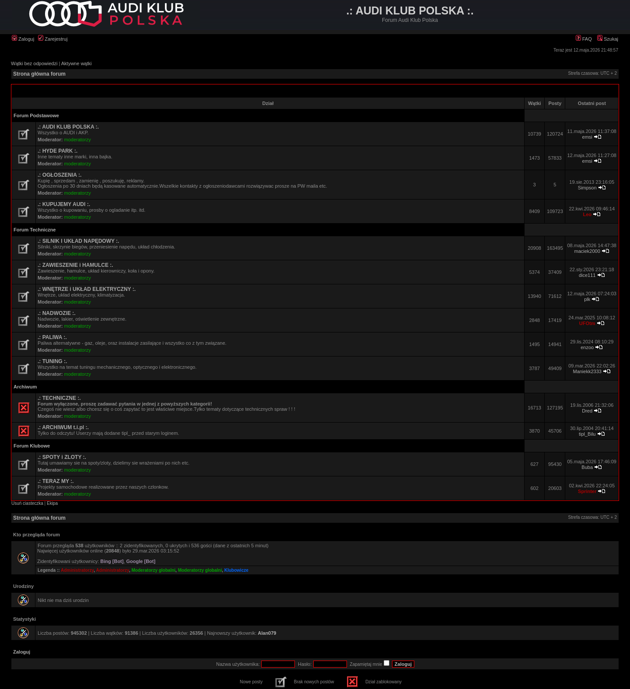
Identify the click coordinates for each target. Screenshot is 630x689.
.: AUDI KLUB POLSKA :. (68, 127)
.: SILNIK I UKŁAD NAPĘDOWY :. (78, 241)
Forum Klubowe (32, 445)
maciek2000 (587, 251)
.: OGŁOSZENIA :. (59, 175)
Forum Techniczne (35, 229)
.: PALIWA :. (52, 337)
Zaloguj (23, 39)
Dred (587, 410)
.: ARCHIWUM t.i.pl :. (63, 427)
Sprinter (587, 491)
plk (587, 299)
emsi (587, 137)
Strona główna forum (39, 74)
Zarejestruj (52, 39)
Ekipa (52, 503)
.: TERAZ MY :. (56, 481)
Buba (587, 467)
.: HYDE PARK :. (57, 151)
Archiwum (25, 386)
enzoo (587, 347)
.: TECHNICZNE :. (59, 398)
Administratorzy (77, 570)
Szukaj (607, 39)
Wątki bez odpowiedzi (34, 63)
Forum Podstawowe (36, 115)
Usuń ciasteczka (27, 503)
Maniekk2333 (587, 371)
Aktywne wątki (76, 63)
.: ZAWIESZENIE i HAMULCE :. (75, 265)
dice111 (587, 275)
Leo (587, 214)
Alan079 (267, 633)
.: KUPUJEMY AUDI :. (64, 204)
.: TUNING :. (52, 361)
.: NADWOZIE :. (57, 313)
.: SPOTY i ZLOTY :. (62, 457)
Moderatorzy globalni (154, 570)
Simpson (587, 187)
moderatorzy (77, 139)
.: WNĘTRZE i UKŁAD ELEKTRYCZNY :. (87, 289)
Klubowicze (236, 570)
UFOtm (587, 323)
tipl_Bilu (587, 434)
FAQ (584, 39)
